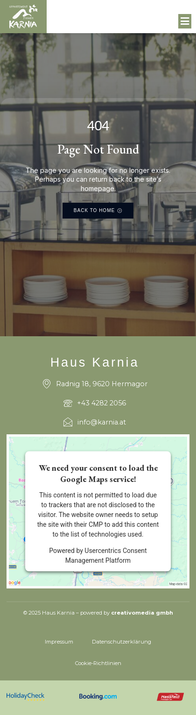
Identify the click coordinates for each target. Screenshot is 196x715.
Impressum (59, 641)
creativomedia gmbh (142, 612)
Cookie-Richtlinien (98, 663)
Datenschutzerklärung (121, 641)
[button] (185, 21)
